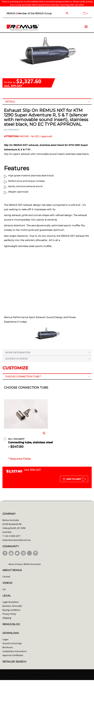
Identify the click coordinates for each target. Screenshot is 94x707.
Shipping (6, 617)
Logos (5, 639)
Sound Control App (12, 643)
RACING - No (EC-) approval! (28, 136)
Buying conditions (11, 609)
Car (4, 589)
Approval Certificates (12, 655)
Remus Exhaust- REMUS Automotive (24, 564)
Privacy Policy (9, 613)
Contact (6, 576)
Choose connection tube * (23, 376)
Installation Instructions (14, 651)
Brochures (7, 647)
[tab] (47, 101)
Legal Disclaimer (10, 601)
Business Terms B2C (12, 605)
